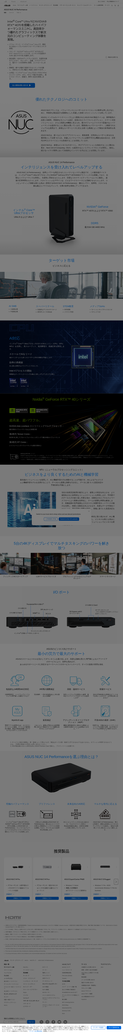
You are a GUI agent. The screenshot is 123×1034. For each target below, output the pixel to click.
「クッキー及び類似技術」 (35, 1031)
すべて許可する (114, 1028)
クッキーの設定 (98, 1028)
